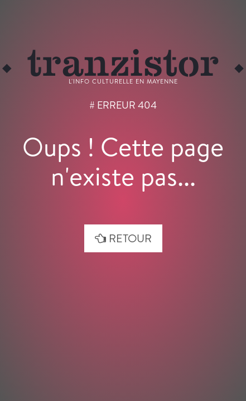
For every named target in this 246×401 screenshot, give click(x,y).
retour (123, 238)
